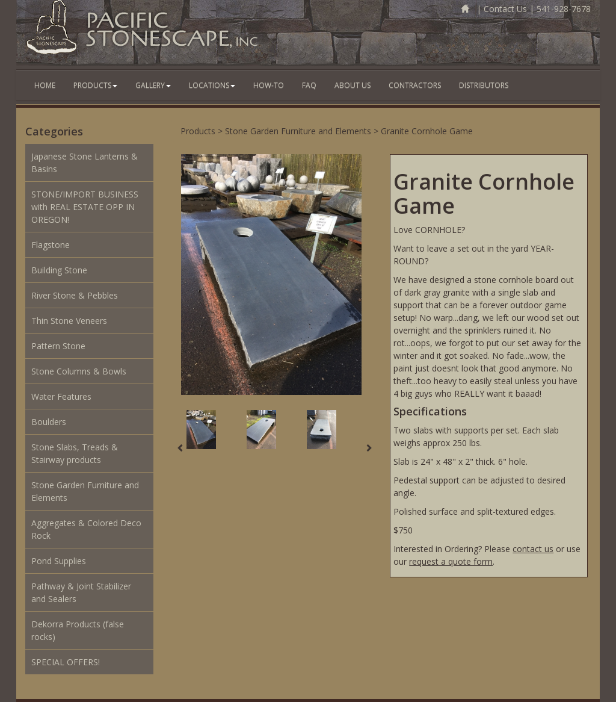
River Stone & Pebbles (74, 295)
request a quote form (451, 561)
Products (95, 85)
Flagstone (50, 244)
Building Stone (59, 270)
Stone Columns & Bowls (78, 371)
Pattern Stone (58, 346)
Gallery (153, 85)
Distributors (483, 85)
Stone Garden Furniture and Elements (85, 491)
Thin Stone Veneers (69, 320)
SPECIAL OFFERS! (65, 662)
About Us (352, 85)
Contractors (415, 85)
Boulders (48, 421)
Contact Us (505, 8)
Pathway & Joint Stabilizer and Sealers (81, 592)
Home (44, 85)
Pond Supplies (58, 561)
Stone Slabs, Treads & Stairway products (74, 453)
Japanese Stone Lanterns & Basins (84, 163)
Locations (212, 85)
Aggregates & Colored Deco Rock (86, 529)
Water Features (61, 396)
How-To (268, 85)
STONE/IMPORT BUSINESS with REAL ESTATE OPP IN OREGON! (84, 206)
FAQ (309, 85)
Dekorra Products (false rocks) (77, 630)
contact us (533, 548)
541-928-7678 (564, 8)
